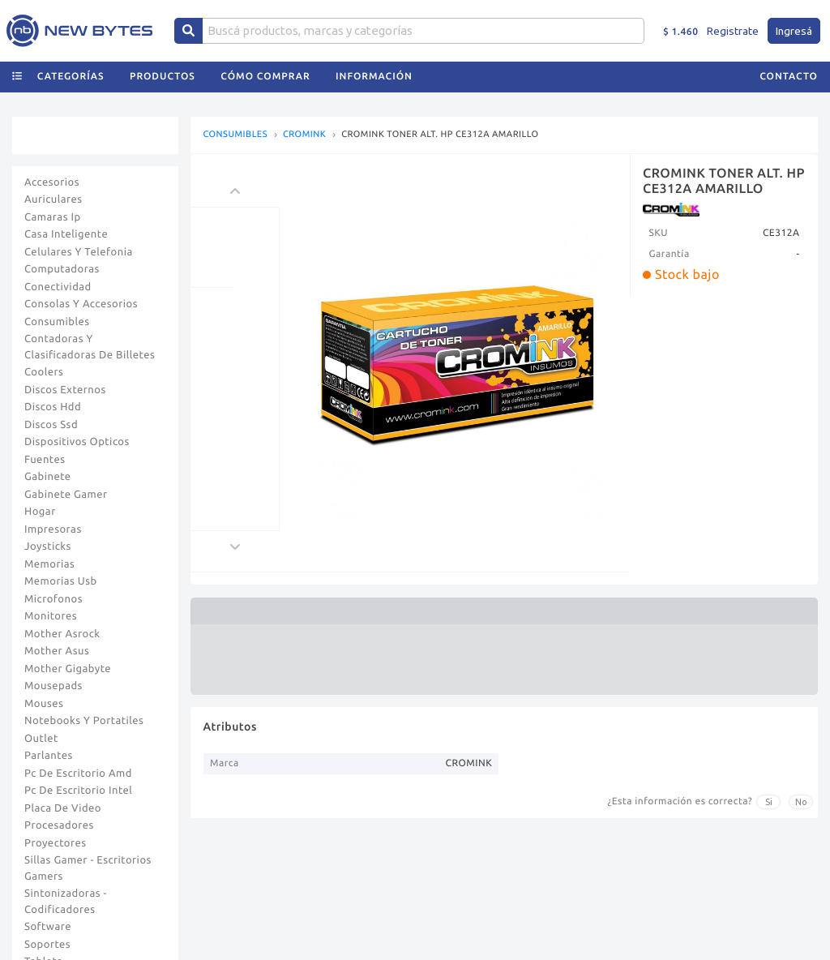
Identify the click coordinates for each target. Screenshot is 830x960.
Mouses (43, 703)
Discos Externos (65, 390)
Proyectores (55, 843)
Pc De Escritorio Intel (78, 790)
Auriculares (53, 199)
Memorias (49, 564)
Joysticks (47, 546)
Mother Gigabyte (67, 669)
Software (47, 926)
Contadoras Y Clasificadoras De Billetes (89, 347)
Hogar (40, 511)
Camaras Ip (52, 217)
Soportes (47, 944)
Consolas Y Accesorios (81, 304)
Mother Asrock (62, 634)
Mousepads (53, 686)
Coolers (43, 372)
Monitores (50, 616)
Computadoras (62, 269)
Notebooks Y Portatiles (83, 720)
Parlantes (48, 755)
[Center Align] (188, 31)
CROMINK (304, 135)
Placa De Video (62, 808)
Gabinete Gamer (66, 494)
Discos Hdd (52, 407)
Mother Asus (56, 651)
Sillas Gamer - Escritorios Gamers (88, 868)
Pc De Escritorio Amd (78, 773)
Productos (162, 76)
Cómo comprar (265, 76)
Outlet (41, 738)
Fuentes (45, 459)
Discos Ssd (51, 425)
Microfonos (53, 599)
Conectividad (58, 287)
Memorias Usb (60, 581)
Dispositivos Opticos (77, 442)
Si (768, 802)
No (801, 802)
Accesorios (51, 182)
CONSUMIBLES (235, 135)
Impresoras (53, 529)
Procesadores (59, 825)
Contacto (788, 76)
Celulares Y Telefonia (78, 252)
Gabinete (47, 476)
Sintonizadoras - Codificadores (65, 901)
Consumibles (57, 322)
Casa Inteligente (66, 234)
